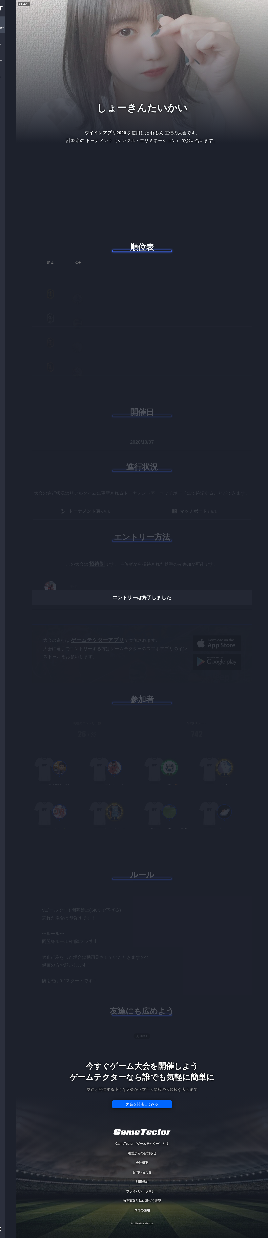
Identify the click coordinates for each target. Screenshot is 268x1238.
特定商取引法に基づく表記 (142, 1200)
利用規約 (142, 1181)
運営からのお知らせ (142, 1153)
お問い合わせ (142, 1172)
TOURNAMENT (8, 28)
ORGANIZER (8, 60)
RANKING (8, 77)
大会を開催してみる (142, 1104)
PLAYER (8, 44)
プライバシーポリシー (142, 1191)
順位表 (142, 247)
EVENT (8, 93)
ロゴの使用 (142, 1210)
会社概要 (142, 1162)
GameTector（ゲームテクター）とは (141, 1143)
